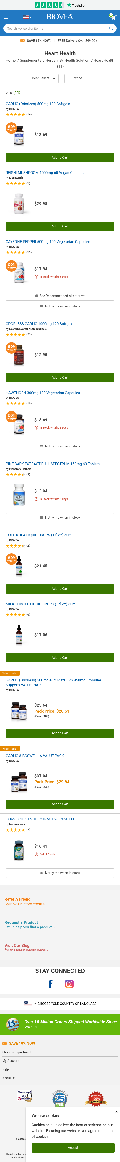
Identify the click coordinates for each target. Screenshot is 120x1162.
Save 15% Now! (35, 41)
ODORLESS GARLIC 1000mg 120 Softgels (39, 324)
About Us (8, 1078)
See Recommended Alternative (60, 296)
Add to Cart (60, 158)
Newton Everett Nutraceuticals (28, 329)
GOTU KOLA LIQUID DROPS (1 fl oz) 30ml (39, 535)
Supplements (31, 60)
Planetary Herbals (20, 469)
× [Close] (116, 1112)
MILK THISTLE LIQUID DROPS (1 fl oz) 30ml (41, 604)
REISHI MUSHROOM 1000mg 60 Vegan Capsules (45, 173)
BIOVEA (14, 109)
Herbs (51, 60)
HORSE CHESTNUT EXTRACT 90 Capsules (40, 819)
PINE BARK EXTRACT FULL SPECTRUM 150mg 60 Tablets (53, 464)
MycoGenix (16, 177)
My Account (10, 1061)
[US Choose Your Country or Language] (27, 17)
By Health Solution (75, 60)
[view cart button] (114, 17)
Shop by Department (16, 1052)
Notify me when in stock (60, 306)
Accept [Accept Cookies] (73, 1148)
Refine (78, 78)
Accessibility (23, 1139)
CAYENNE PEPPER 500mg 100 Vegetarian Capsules (48, 242)
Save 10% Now (18, 1043)
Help (5, 1069)
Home (11, 60)
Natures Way (17, 824)
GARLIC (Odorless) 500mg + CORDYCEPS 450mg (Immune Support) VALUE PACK (53, 682)
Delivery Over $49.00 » (77, 41)
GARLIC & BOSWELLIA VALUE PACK (35, 756)
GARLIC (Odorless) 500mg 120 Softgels (38, 104)
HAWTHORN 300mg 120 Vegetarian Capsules (43, 393)
